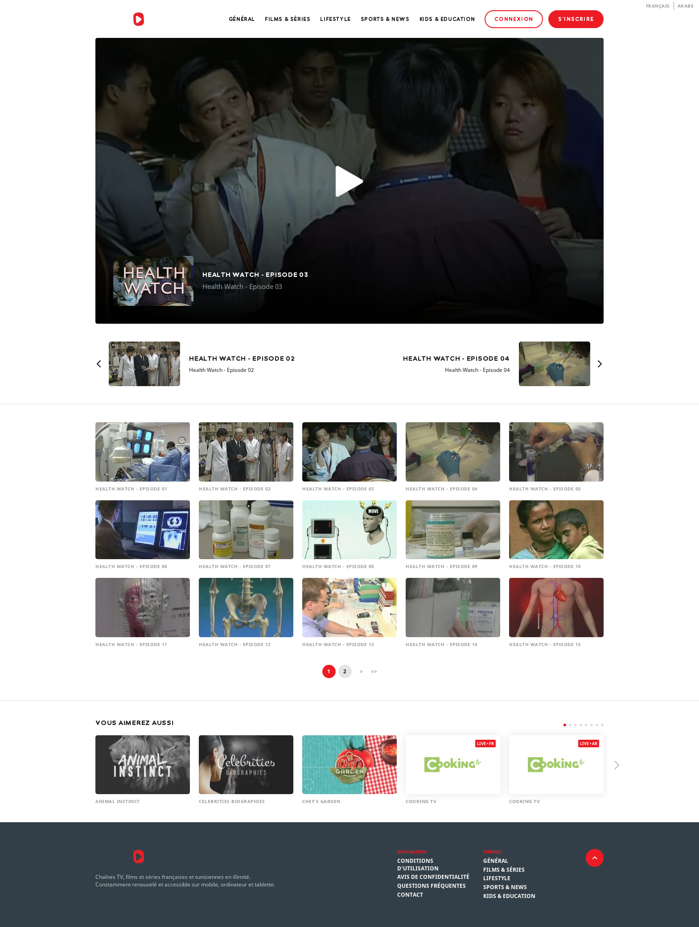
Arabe (686, 6)
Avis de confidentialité (433, 877)
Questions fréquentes (431, 886)
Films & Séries (287, 19)
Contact (410, 894)
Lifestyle (335, 19)
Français (658, 6)
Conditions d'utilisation (418, 864)
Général (242, 19)
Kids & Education (447, 19)
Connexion (513, 19)
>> (374, 671)
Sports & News (385, 19)
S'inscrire (576, 19)
